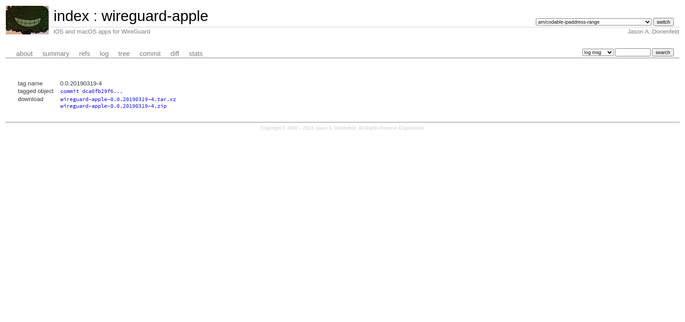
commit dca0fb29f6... (91, 91)
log (104, 53)
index (71, 16)
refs (84, 53)
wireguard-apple (154, 16)
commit (150, 53)
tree (123, 53)
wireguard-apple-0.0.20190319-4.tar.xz (118, 99)
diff (175, 53)
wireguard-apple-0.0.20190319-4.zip (113, 105)
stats (196, 53)
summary (55, 53)
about (24, 53)
